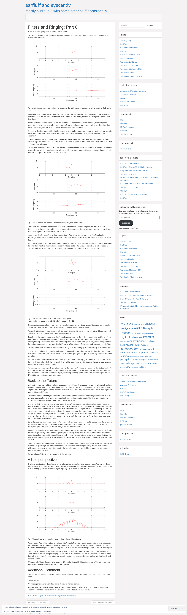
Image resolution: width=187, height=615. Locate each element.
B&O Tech (124, 44)
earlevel (123, 98)
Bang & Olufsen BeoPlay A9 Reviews (134, 171)
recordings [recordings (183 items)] (127, 363)
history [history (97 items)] (138, 344)
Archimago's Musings (128, 94)
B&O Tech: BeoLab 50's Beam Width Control (137, 184)
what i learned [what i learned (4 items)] (135, 367)
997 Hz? (123, 191)
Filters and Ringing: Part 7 (37, 602)
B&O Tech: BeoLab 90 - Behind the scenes (136, 167)
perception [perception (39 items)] (125, 359)
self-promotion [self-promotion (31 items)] (150, 363)
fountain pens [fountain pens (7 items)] (125, 341)
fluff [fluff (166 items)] (151, 337)
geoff (41, 596)
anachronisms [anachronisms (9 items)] (139, 324)
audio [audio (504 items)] (138, 328)
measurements (71, 596)
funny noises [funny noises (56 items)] (137, 341)
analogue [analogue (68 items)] (150, 323)
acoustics (50, 596)
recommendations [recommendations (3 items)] (153, 359)
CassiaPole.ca (125, 149)
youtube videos (126, 134)
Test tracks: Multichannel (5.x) (131, 69)
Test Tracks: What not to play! (131, 76)
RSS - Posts (125, 454)
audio (55, 596)
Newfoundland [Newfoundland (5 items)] (143, 356)
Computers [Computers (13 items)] (150, 333)
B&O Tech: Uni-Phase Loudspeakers (134, 194)
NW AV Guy (124, 105)
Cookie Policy (46, 611)
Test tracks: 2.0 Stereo (128, 62)
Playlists (123, 51)
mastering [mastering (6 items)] (145, 349)
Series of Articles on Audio (130, 55)
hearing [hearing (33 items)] (129, 345)
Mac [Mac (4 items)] (140, 349)
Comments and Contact (129, 48)
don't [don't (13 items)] (141, 337)
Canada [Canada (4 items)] (143, 333)
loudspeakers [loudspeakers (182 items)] (129, 349)
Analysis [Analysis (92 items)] (125, 328)
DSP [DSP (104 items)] (146, 337)
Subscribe (126, 223)
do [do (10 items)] (137, 337)
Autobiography (125, 40)
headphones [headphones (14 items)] (150, 341)
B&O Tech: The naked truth (130, 163)
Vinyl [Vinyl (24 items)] (128, 367)
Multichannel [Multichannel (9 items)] (153, 353)
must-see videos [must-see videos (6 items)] (133, 356)
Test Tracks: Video (127, 73)
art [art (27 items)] (132, 329)
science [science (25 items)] (138, 363)
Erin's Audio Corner (127, 102)
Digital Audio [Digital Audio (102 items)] (128, 337)
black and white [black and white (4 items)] (136, 333)
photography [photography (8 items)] (143, 360)
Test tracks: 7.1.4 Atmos (129, 66)
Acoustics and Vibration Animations (133, 91)
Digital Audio (62, 596)
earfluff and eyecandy (48, 5)
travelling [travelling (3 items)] (123, 367)
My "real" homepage (128, 127)
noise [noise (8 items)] (151, 356)
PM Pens (123, 131)
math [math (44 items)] (151, 349)
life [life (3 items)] (148, 345)
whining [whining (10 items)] (143, 367)
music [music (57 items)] (123, 356)
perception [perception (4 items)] (135, 359)
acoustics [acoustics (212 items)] (126, 323)
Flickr (122, 120)
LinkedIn (123, 123)
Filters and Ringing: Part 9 (102, 602)
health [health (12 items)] (122, 345)
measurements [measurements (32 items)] (127, 352)
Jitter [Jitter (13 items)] (144, 345)
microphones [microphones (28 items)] (142, 352)
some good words (127, 58)
